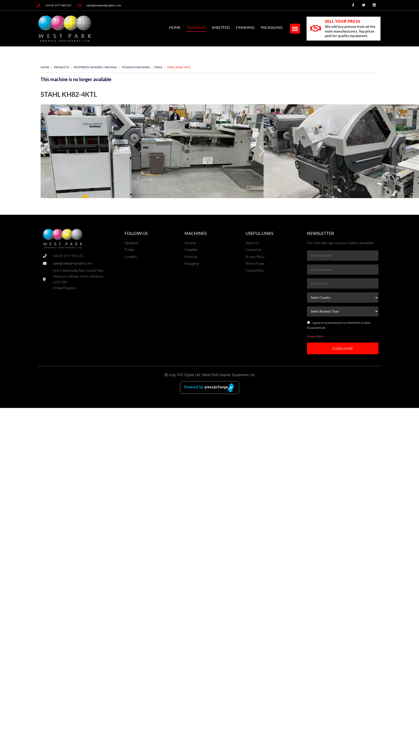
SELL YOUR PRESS (342, 21)
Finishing (245, 27)
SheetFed (221, 27)
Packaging (272, 27)
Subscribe (342, 348)
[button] (295, 29)
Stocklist (196, 27)
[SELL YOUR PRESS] (315, 28)
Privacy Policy (315, 336)
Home (175, 27)
